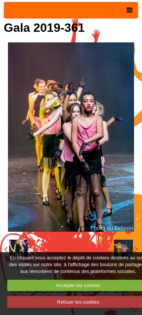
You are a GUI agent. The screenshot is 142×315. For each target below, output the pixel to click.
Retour (71, 249)
